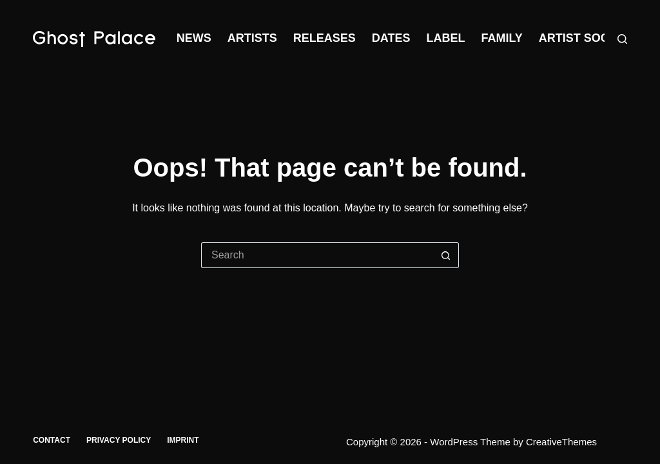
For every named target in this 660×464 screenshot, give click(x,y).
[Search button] (446, 255)
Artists (252, 38)
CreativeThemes (561, 441)
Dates (391, 38)
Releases (324, 38)
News (194, 38)
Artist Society (587, 38)
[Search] (622, 39)
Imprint (183, 440)
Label (445, 38)
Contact (51, 440)
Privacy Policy (118, 440)
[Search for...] (317, 255)
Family (501, 38)
